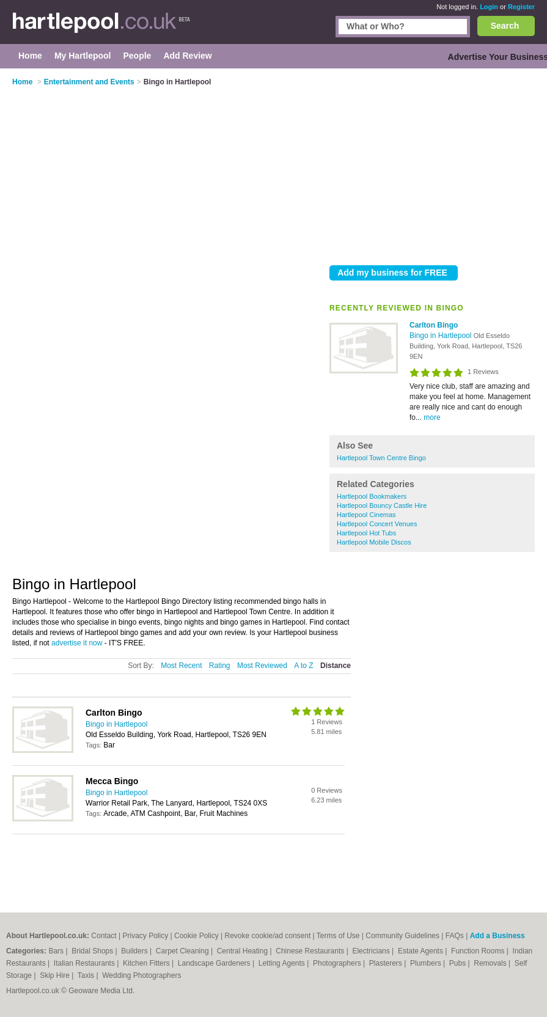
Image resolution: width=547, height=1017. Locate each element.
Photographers (338, 963)
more (432, 417)
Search (505, 26)
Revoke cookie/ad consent (267, 935)
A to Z (303, 665)
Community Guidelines (402, 935)
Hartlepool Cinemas (366, 514)
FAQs (455, 935)
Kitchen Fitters (147, 963)
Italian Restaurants (85, 963)
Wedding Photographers (141, 975)
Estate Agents (421, 951)
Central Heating (243, 951)
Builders (135, 951)
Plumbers (426, 963)
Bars (56, 951)
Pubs (458, 963)
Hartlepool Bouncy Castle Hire (382, 505)
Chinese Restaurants (311, 951)
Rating (219, 665)
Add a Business (497, 935)
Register (521, 6)
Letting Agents (283, 963)
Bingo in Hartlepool (441, 335)
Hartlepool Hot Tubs (366, 533)
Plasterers (386, 963)
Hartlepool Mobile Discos (374, 542)
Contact (103, 935)
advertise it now (76, 643)
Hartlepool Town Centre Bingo (381, 457)
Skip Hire (56, 975)
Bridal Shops (93, 951)
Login (489, 6)
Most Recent (181, 665)
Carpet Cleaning (183, 951)
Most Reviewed (262, 665)
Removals (491, 963)
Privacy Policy (146, 935)
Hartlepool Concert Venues (377, 523)
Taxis (87, 975)
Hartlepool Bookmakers (371, 496)
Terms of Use (338, 935)
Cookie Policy (196, 935)
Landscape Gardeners (215, 963)
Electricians (372, 951)
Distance (335, 665)
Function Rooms (479, 951)
